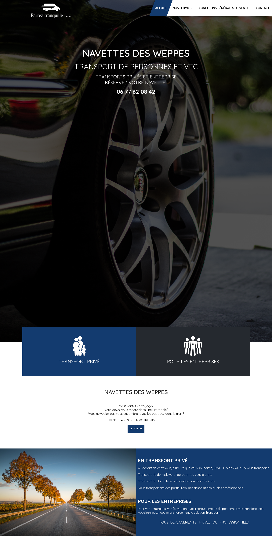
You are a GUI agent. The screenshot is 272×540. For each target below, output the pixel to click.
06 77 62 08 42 (136, 91)
